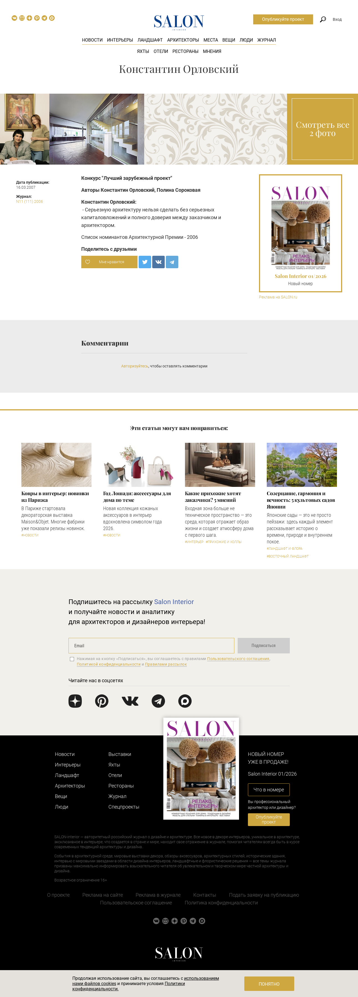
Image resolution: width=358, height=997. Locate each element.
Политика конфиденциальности (221, 903)
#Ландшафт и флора (285, 548)
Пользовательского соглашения (238, 658)
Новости (92, 40)
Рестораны (185, 51)
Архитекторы (183, 40)
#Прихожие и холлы (224, 542)
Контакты (204, 895)
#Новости (30, 535)
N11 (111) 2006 (29, 201)
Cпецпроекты (123, 807)
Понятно (269, 984)
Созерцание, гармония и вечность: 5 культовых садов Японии (301, 500)
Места (211, 40)
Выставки (119, 754)
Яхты (143, 51)
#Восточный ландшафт (288, 556)
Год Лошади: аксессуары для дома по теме (137, 496)
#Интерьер (194, 542)
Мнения (212, 51)
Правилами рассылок (166, 664)
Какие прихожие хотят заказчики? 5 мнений (213, 496)
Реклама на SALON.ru (278, 297)
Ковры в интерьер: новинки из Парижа (55, 496)
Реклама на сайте (102, 895)
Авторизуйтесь (134, 366)
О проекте (58, 895)
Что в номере (268, 790)
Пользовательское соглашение (136, 903)
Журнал (266, 40)
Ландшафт (150, 40)
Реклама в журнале (158, 895)
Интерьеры (120, 40)
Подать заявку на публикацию (264, 895)
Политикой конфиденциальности (109, 664)
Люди (246, 40)
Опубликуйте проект (283, 19)
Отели (161, 51)
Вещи (228, 40)
